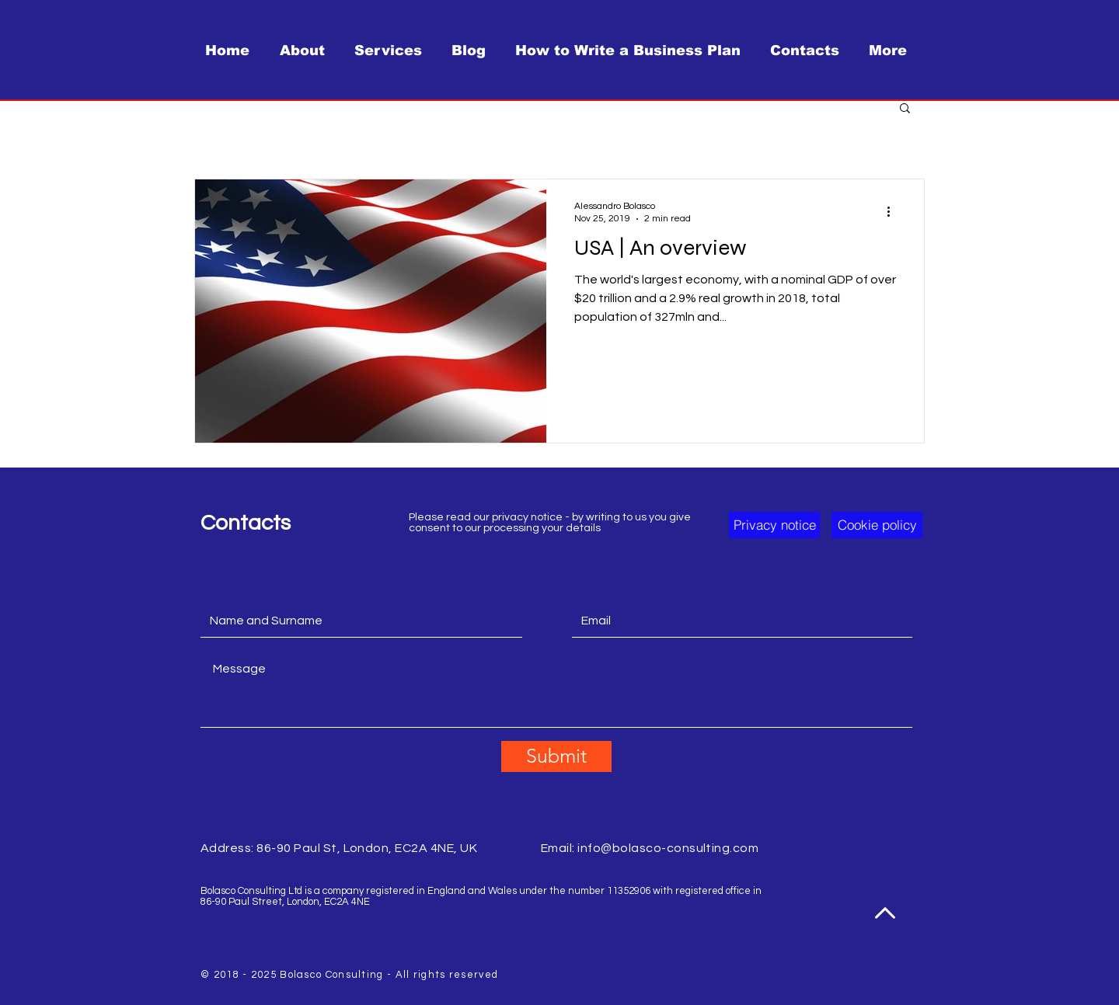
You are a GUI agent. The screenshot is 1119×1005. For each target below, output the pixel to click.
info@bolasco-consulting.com (667, 848)
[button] (905, 109)
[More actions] (893, 211)
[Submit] (556, 756)
